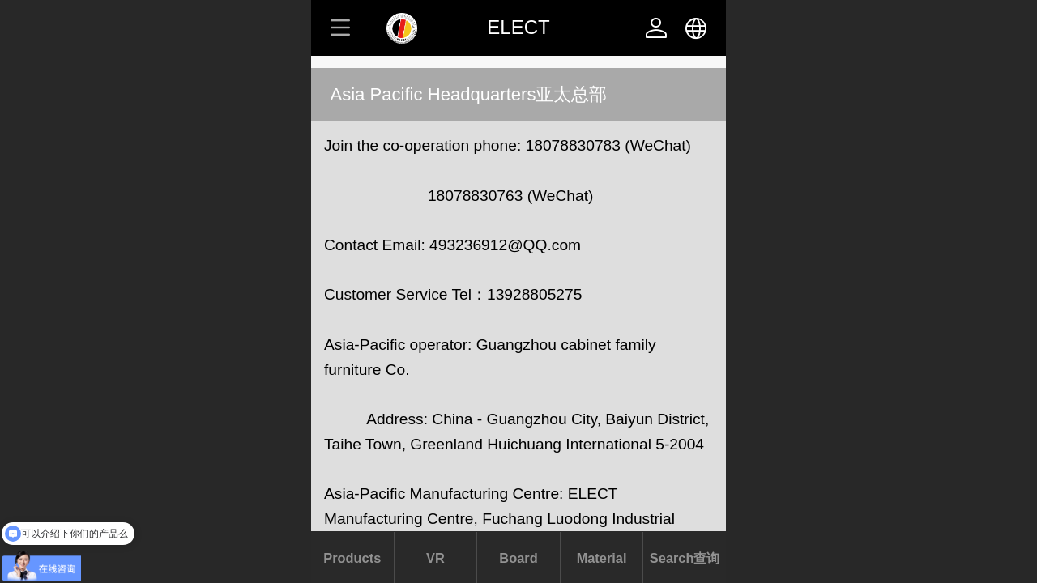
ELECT (518, 27)
